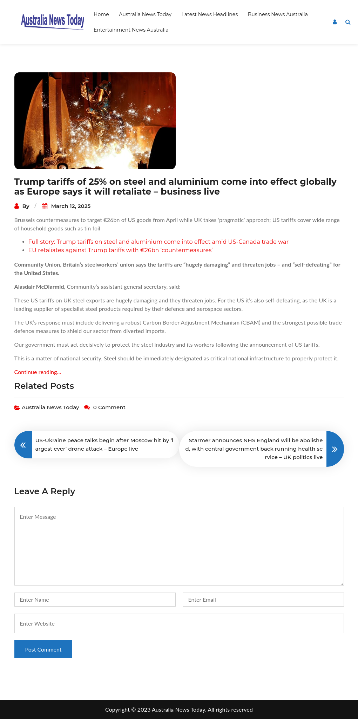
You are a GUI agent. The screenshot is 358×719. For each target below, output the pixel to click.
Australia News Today (145, 14)
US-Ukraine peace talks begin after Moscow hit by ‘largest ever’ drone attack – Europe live (104, 444)
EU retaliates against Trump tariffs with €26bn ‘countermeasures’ (120, 250)
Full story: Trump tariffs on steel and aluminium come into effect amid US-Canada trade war (158, 241)
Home (101, 14)
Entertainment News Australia (131, 30)
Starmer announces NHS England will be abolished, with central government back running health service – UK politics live (254, 448)
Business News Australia (278, 14)
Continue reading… (37, 371)
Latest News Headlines (210, 14)
